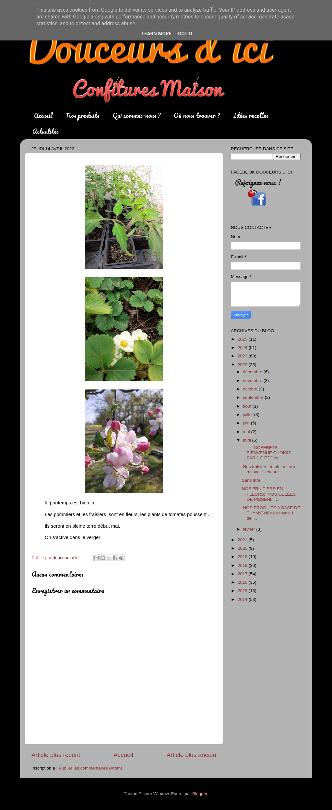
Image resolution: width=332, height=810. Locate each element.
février (249, 529)
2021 (243, 539)
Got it (185, 34)
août (248, 406)
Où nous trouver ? (197, 115)
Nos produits (82, 115)
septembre (254, 397)
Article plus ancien (191, 754)
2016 (243, 582)
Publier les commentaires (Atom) (90, 768)
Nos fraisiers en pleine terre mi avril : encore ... (269, 469)
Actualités (45, 131)
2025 (243, 339)
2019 (243, 556)
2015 (243, 590)
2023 (243, 356)
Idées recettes (250, 115)
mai (247, 431)
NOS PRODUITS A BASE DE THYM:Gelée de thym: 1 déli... (271, 513)
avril (247, 440)
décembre (253, 371)
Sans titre (251, 480)
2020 (243, 548)
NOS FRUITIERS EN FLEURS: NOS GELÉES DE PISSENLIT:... (269, 493)
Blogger (199, 793)
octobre (251, 389)
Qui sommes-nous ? (136, 115)
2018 (243, 565)
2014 (243, 599)
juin (247, 423)
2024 (243, 347)
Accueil (43, 115)
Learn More (157, 34)
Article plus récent (55, 754)
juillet (248, 414)
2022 (243, 364)
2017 (243, 573)
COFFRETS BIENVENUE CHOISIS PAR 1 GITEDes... (266, 452)
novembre (253, 380)
